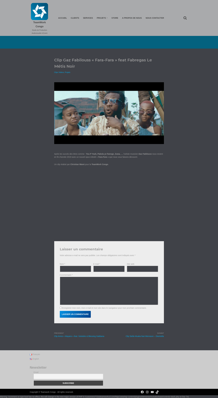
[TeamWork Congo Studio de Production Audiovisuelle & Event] (39, 19)
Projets (67, 72)
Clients (75, 18)
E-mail (96, 264)
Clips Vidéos (59, 72)
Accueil (62, 18)
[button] (107, 17)
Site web (130, 264)
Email (36, 375)
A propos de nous (132, 18)
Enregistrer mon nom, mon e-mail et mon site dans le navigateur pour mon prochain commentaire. (104, 307)
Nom (62, 264)
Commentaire (66, 275)
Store (115, 18)
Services (88, 18)
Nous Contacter (155, 18)
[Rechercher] (185, 18)
